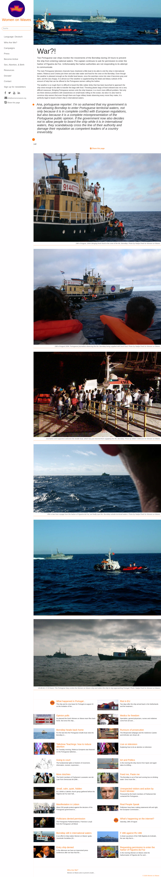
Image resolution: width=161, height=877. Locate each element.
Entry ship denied (65, 847)
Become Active (11, 59)
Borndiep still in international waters (74, 833)
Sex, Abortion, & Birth (14, 64)
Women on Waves (16, 11)
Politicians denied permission (70, 818)
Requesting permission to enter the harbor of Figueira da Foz (137, 848)
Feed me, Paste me (130, 774)
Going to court (63, 760)
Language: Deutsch (13, 36)
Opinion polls (62, 715)
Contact (7, 81)
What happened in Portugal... (70, 701)
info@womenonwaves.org (15, 98)
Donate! (7, 76)
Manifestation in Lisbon (67, 804)
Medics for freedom (129, 715)
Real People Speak (129, 804)
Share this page (12, 102)
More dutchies (63, 774)
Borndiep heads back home (70, 730)
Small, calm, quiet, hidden (69, 788)
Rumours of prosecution (132, 730)
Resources (9, 70)
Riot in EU (125, 701)
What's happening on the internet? (137, 818)
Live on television (128, 744)
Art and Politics (127, 760)
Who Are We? (10, 42)
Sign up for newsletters (15, 87)
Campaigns (9, 48)
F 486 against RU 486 (131, 833)
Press (6, 53)
